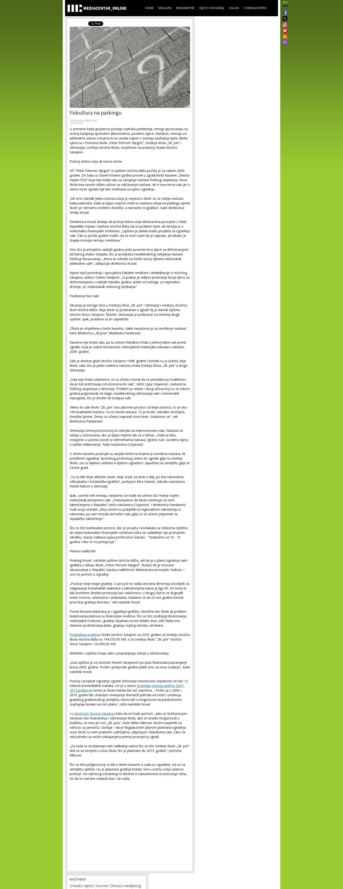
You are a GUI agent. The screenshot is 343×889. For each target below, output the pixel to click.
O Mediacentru (255, 8)
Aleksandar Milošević (83, 120)
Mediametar (185, 8)
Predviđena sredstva (85, 634)
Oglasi (234, 8)
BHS (285, 2)
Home (149, 8)
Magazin (165, 8)
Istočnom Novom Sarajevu (94, 713)
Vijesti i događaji (211, 8)
